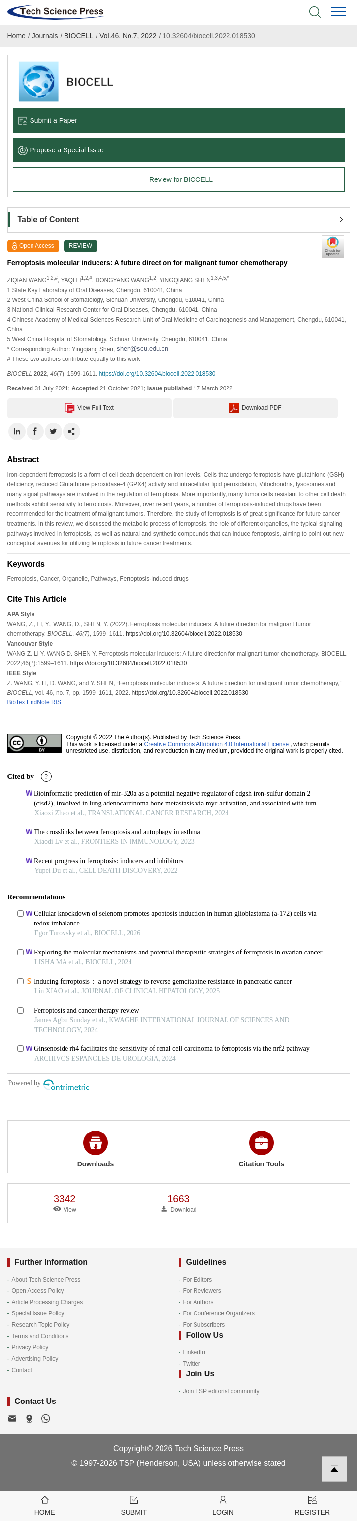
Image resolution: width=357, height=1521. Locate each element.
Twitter (191, 1363)
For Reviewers (202, 1290)
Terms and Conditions (40, 1336)
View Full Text (89, 408)
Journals (45, 36)
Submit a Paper (48, 120)
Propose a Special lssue (61, 150)
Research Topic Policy (41, 1324)
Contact (22, 1370)
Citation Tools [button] (261, 1149)
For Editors (197, 1279)
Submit (133, 1505)
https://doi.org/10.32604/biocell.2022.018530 (157, 373)
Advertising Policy (35, 1358)
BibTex (16, 702)
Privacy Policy (30, 1347)
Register (312, 1505)
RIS (56, 702)
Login (223, 1505)
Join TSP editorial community (221, 1391)
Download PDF (255, 408)
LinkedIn (194, 1352)
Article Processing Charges (47, 1302)
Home (16, 36)
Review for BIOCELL (181, 179)
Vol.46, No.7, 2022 (127, 36)
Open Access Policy (38, 1290)
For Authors (198, 1302)
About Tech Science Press (46, 1279)
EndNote (38, 702)
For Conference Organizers (219, 1313)
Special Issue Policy (38, 1313)
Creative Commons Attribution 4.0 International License (216, 744)
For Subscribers (204, 1324)
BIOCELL (78, 36)
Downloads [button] (95, 1149)
